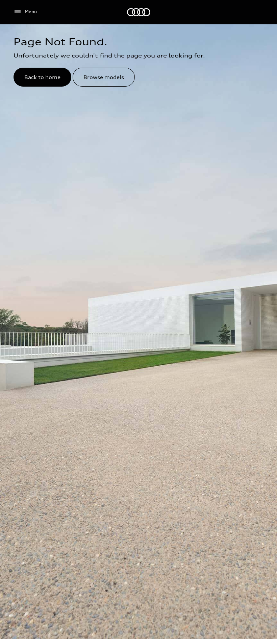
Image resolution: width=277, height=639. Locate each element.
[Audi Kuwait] (138, 12)
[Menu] (25, 12)
